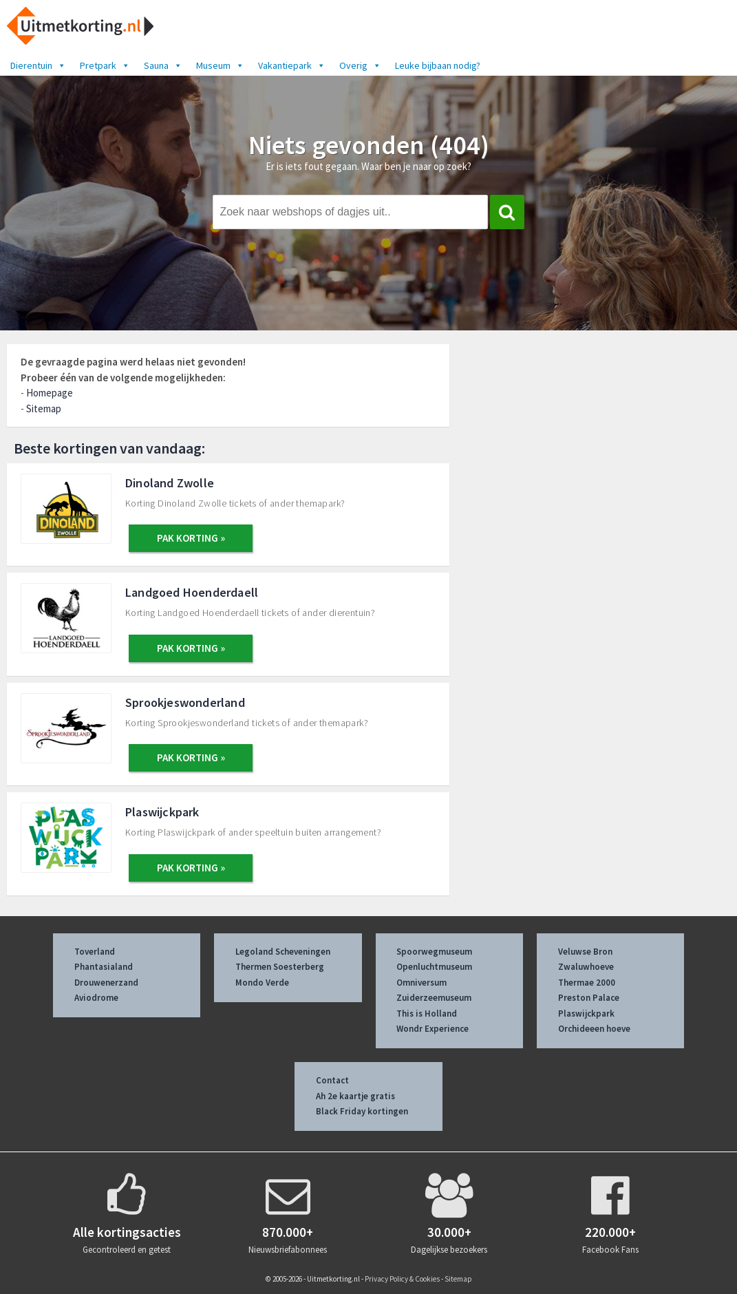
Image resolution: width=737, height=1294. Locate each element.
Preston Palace (588, 998)
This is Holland (426, 1013)
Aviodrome (96, 998)
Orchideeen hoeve (594, 1029)
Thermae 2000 (586, 982)
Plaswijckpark (162, 812)
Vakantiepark (291, 65)
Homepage (49, 392)
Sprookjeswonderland (185, 702)
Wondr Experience (432, 1029)
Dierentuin (38, 65)
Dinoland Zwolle (169, 483)
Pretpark (105, 65)
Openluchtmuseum (434, 967)
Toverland (94, 951)
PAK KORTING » (191, 537)
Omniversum (421, 982)
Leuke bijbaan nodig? (437, 65)
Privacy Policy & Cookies (402, 1279)
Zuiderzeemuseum (433, 998)
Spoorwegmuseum (434, 951)
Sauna (163, 65)
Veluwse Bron (585, 951)
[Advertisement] (601, 446)
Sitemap (43, 408)
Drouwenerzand (106, 982)
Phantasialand (103, 967)
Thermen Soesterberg (279, 967)
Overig (360, 65)
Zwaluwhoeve (586, 967)
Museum (220, 65)
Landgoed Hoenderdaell (191, 592)
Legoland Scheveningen (282, 951)
